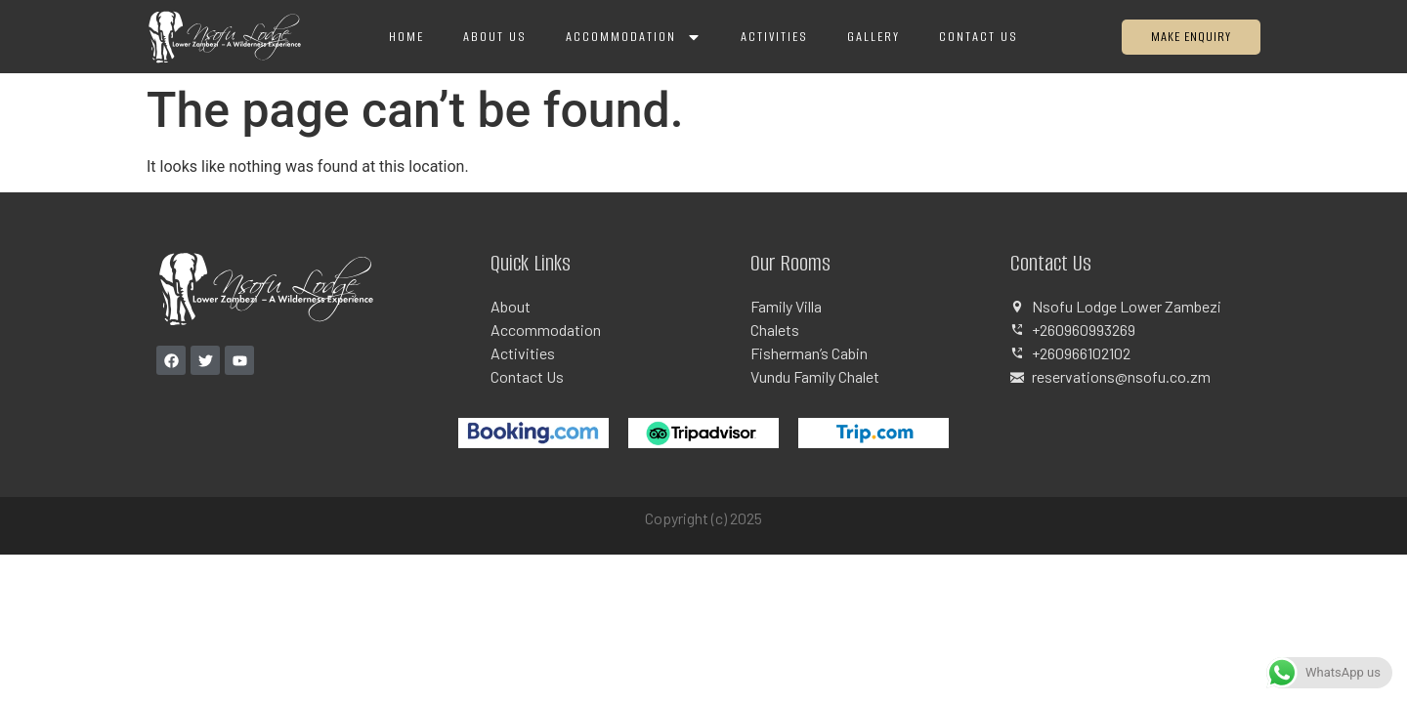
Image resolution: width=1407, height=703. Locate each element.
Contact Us (978, 36)
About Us (495, 36)
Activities (774, 36)
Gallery (873, 36)
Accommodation (634, 37)
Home (406, 36)
